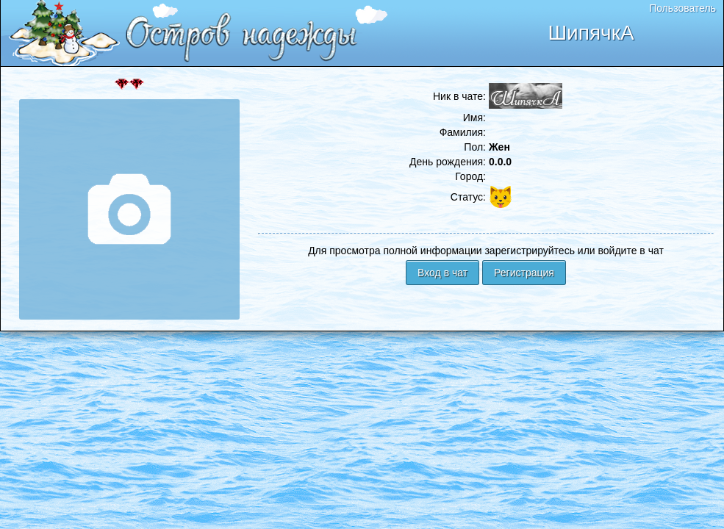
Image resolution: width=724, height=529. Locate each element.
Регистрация (524, 272)
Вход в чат (442, 272)
